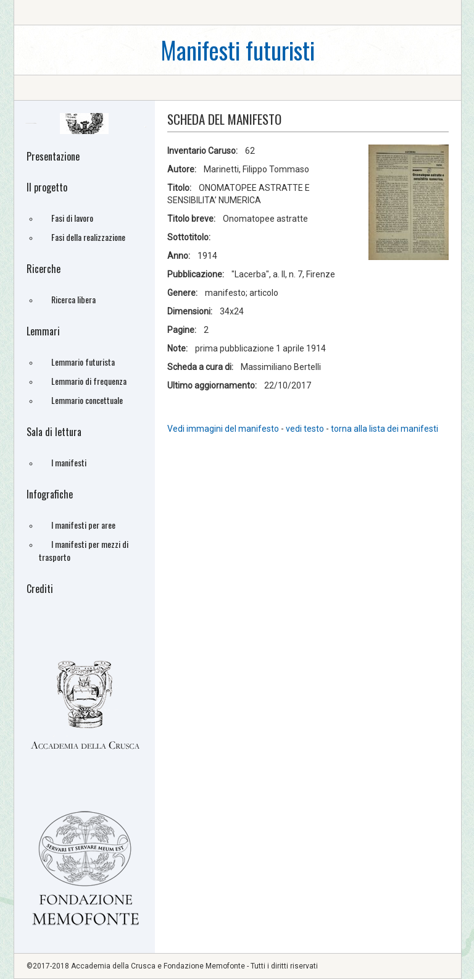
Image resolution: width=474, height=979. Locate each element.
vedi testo (306, 429)
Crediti (40, 588)
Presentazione (53, 156)
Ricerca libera (73, 299)
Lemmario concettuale (87, 399)
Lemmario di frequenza (89, 380)
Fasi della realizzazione (88, 236)
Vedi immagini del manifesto (223, 429)
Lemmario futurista (83, 361)
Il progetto (47, 187)
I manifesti (68, 462)
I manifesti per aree (83, 524)
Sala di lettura (54, 431)
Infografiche (50, 494)
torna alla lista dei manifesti (384, 429)
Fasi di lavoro (72, 217)
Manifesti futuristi (237, 49)
